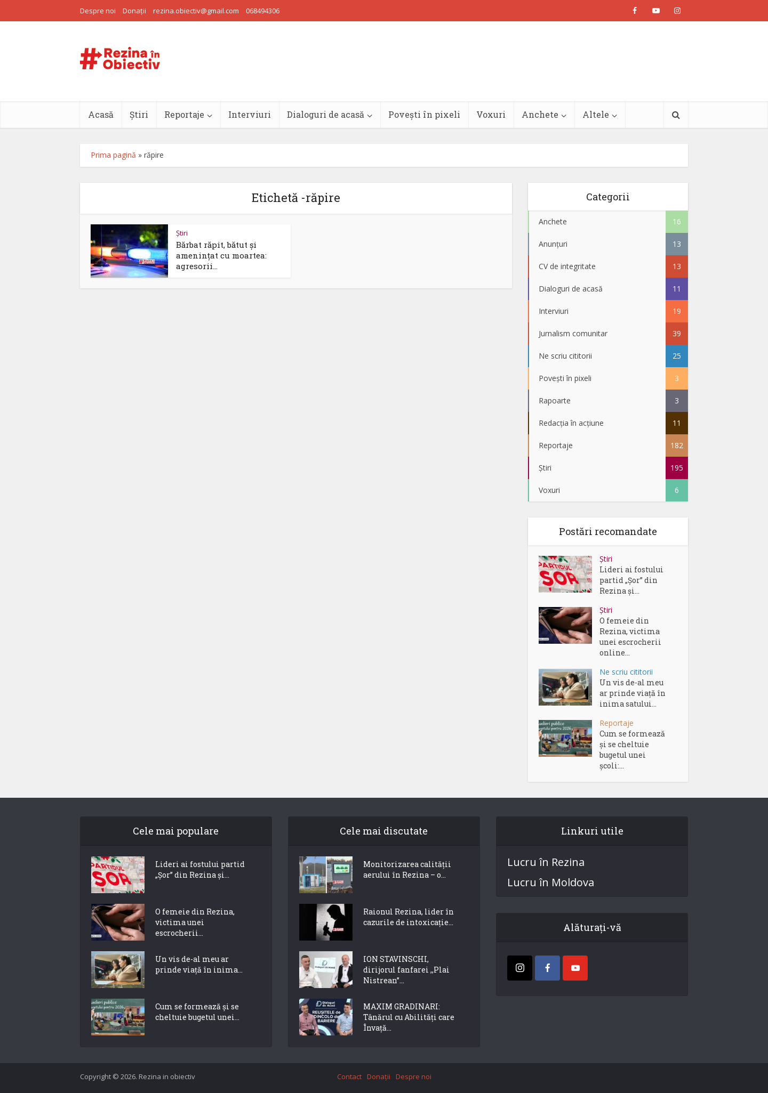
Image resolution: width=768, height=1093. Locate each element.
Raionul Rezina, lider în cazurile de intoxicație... (408, 916)
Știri (139, 114)
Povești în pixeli (424, 114)
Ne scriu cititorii (626, 672)
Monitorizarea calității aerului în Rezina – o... (407, 869)
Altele (595, 114)
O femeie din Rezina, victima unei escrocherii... (195, 922)
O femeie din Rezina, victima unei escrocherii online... (630, 637)
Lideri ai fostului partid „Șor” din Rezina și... (631, 580)
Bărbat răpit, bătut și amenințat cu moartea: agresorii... (221, 255)
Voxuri (491, 114)
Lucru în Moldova (550, 882)
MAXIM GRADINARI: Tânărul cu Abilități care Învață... (408, 1017)
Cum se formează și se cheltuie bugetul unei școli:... (632, 749)
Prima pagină (113, 155)
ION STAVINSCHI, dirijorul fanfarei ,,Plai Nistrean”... (406, 969)
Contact (349, 1076)
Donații (134, 10)
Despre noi (98, 10)
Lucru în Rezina (546, 862)
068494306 (262, 10)
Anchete (540, 114)
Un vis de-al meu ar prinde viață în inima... (199, 964)
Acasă (101, 114)
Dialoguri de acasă (325, 114)
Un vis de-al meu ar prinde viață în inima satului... (632, 693)
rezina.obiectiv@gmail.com (196, 10)
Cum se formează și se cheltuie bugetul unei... (197, 1011)
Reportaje (184, 114)
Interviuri (249, 114)
